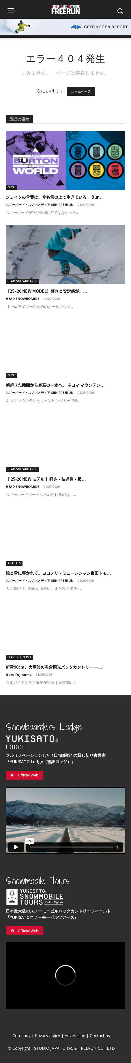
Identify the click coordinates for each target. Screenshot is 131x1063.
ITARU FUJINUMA (19, 657)
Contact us (100, 1035)
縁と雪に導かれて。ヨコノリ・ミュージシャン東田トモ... (58, 573)
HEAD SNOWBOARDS (23, 281)
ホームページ (80, 91)
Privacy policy (47, 1035)
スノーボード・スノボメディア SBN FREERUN (40, 204)
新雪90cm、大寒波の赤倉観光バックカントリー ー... (54, 667)
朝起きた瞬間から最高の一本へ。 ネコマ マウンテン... (55, 385)
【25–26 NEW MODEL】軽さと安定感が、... (46, 291)
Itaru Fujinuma (19, 674)
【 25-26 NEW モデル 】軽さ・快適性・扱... (46, 479)
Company (21, 1035)
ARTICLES (14, 563)
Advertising (75, 1035)
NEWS (12, 187)
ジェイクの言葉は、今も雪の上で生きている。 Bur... (54, 197)
